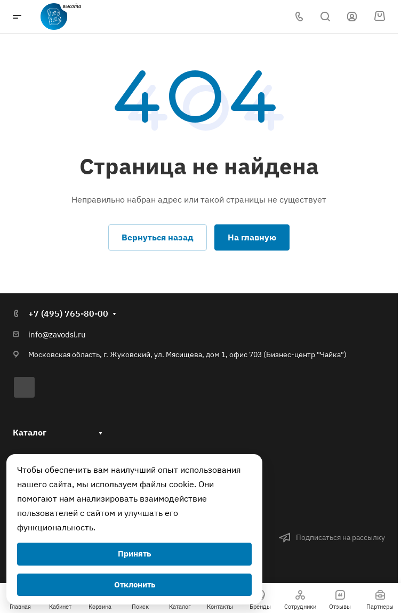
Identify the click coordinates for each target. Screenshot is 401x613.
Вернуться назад (158, 237)
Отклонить (134, 584)
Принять (134, 554)
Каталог (29, 432)
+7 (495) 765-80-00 (68, 313)
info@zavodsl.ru (57, 334)
